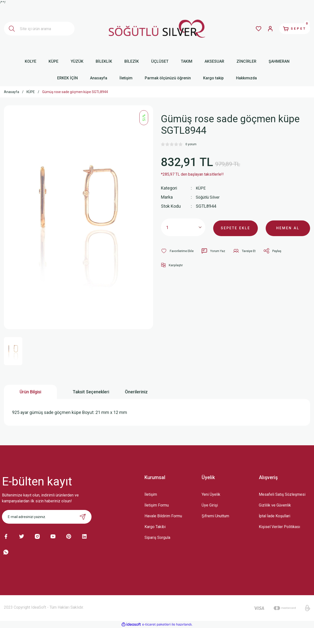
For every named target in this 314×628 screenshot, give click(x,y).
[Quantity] (183, 227)
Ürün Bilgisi (30, 391)
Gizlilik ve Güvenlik (275, 505)
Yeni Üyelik (211, 494)
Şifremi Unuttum (215, 516)
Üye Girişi (210, 505)
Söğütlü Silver (209, 197)
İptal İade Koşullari (274, 516)
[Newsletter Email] (47, 517)
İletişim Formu (156, 505)
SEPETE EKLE (235, 227)
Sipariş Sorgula (157, 537)
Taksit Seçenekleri (91, 391)
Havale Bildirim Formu (163, 516)
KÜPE (201, 188)
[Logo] (157, 29)
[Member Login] (264, 29)
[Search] (39, 29)
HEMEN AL (288, 227)
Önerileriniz (136, 391)
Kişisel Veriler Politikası (279, 526)
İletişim (150, 494)
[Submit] (83, 517)
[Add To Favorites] (178, 251)
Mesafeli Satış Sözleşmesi (282, 494)
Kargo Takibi (155, 526)
